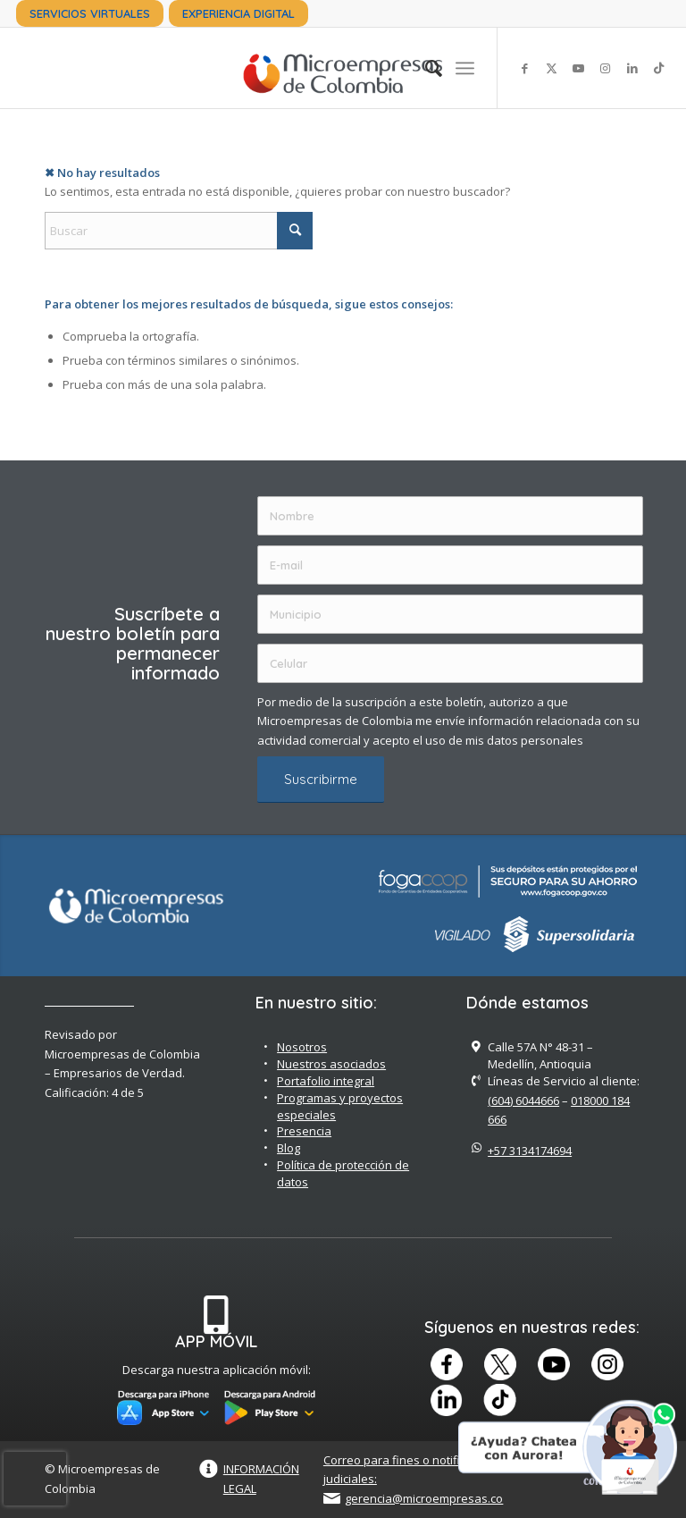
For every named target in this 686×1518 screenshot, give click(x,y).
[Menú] (465, 68)
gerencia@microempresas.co (424, 1498)
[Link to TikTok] (659, 68)
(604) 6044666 (523, 1100)
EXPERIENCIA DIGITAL (238, 13)
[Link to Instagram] (605, 68)
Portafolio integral (325, 1081)
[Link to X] (552, 68)
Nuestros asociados (331, 1064)
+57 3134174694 (530, 1151)
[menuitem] (89, 13)
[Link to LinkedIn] (632, 68)
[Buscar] (424, 68)
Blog (288, 1148)
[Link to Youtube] (578, 68)
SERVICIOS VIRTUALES (89, 13)
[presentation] (35, 1478)
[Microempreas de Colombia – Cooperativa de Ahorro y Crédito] (343, 68)
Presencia (304, 1131)
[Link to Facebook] (525, 68)
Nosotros (302, 1047)
